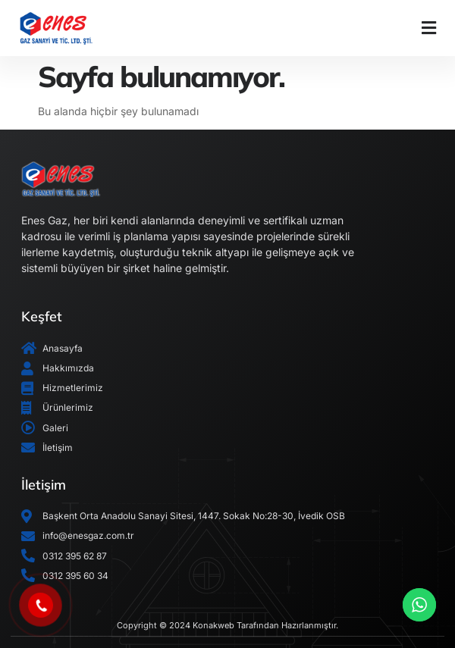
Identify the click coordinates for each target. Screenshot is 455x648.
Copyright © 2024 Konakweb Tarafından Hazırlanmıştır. (227, 625)
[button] (428, 27)
